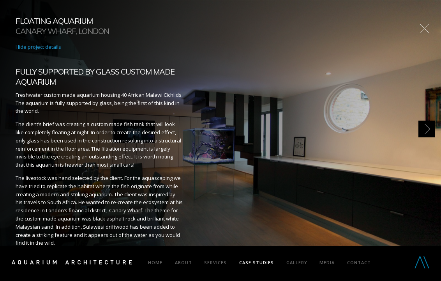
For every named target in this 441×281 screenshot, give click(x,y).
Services (215, 262)
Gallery (296, 262)
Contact (359, 262)
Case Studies (256, 262)
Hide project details (38, 46)
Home (155, 262)
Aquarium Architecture (71, 264)
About (183, 262)
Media (327, 262)
